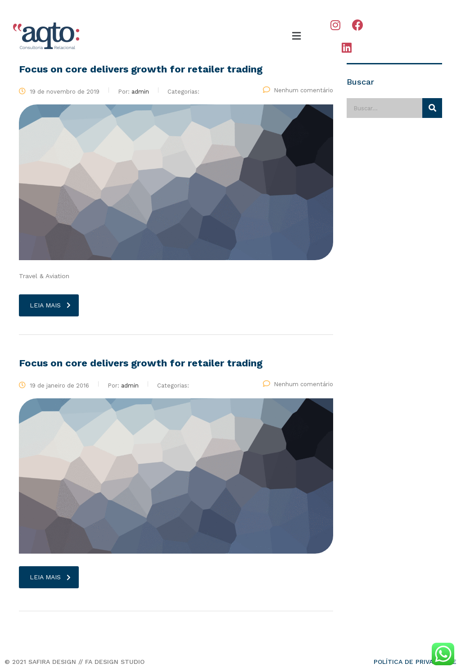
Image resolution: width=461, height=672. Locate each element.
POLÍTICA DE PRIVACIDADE (415, 661)
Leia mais (50, 305)
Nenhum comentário (298, 90)
